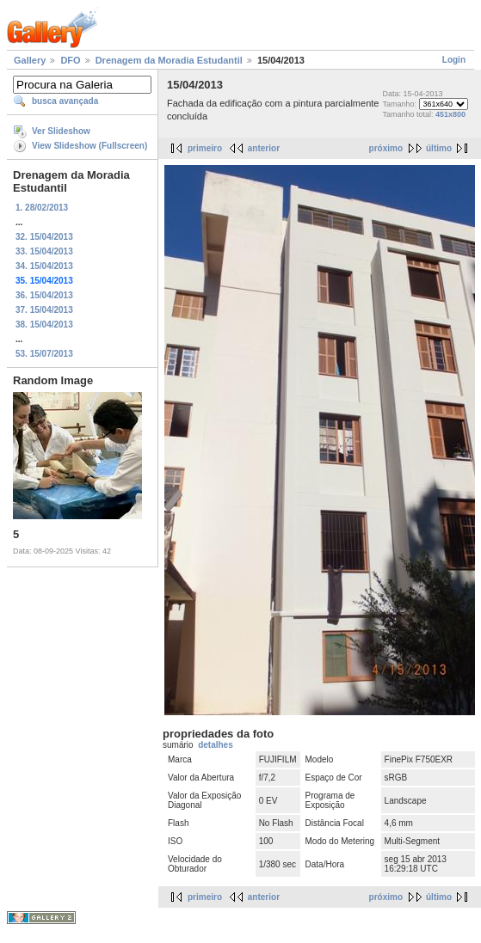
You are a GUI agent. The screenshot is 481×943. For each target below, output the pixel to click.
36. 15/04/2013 (44, 295)
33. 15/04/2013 (44, 251)
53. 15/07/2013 (44, 353)
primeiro (205, 148)
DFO (70, 60)
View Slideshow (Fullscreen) (89, 145)
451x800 (450, 114)
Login (454, 59)
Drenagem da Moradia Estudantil (169, 60)
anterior (264, 148)
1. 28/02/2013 (41, 207)
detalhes (215, 745)
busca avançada (65, 101)
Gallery (30, 60)
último (439, 148)
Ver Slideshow (61, 131)
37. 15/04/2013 (44, 310)
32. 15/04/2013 (44, 237)
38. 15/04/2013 (44, 324)
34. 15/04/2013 (44, 266)
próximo (386, 148)
